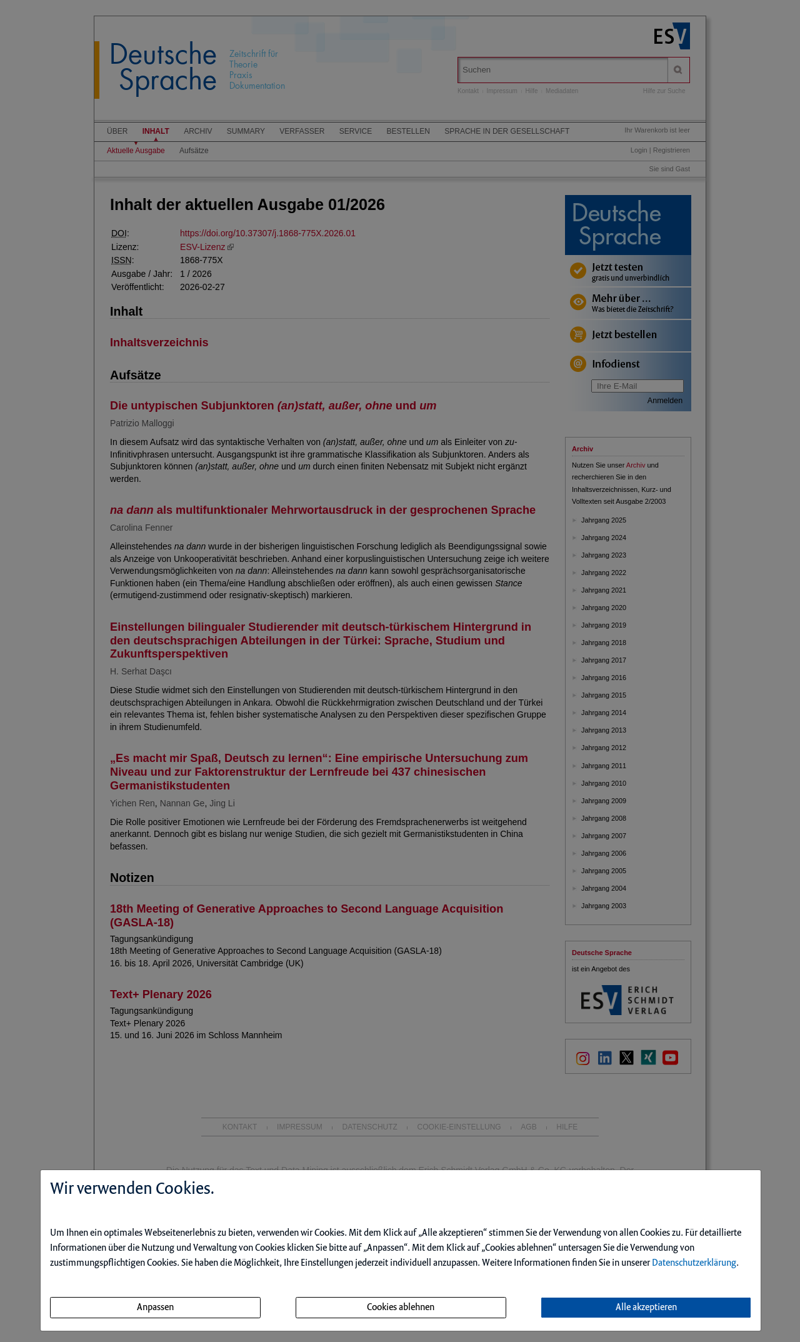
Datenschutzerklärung (694, 1263)
